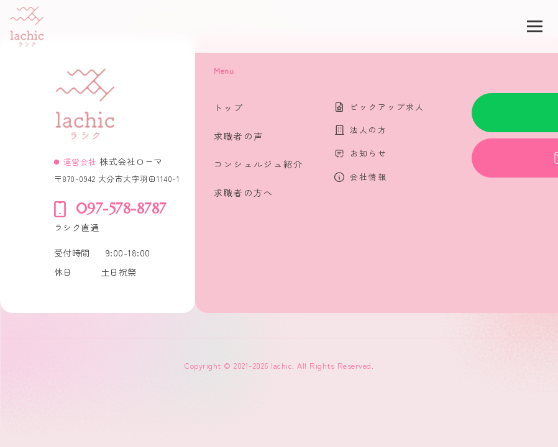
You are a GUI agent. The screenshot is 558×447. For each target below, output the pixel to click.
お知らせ (368, 153)
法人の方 (368, 129)
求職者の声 (238, 136)
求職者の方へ (243, 192)
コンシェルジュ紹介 (258, 164)
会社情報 (368, 177)
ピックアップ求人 (387, 106)
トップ (229, 107)
